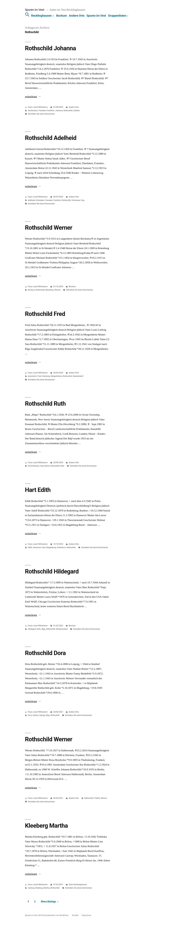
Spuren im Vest (34, 9)
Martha (47, 888)
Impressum (86, 915)
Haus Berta (45, 466)
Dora (30, 715)
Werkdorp (50, 290)
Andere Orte (76, 15)
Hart (44, 547)
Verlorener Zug (78, 200)
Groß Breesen (33, 466)
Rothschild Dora (45, 653)
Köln (39, 629)
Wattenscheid (61, 629)
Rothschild (67, 110)
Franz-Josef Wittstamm (38, 107)
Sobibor (76, 110)
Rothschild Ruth (45, 403)
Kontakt (75, 915)
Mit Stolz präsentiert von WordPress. (53, 915)
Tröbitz (97, 798)
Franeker (42, 110)
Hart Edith (38, 489)
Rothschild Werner (48, 227)
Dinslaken (40, 200)
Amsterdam (33, 110)
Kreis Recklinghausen (78, 884)
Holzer (35, 715)
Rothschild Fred (45, 313)
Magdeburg (51, 547)
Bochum (61, 15)
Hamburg (46, 376)
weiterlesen (31, 96)
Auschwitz (32, 376)
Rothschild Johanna (50, 48)
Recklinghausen (41, 15)
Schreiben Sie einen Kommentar (41, 114)
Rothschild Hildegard (52, 571)
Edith (30, 547)
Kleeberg (39, 888)
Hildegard (32, 629)
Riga (43, 629)
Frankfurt (50, 110)
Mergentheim (56, 376)
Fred (39, 376)
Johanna (59, 110)
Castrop (31, 888)
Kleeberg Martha (46, 825)
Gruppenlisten (117, 15)
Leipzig (42, 715)
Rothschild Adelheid (50, 137)
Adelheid (31, 200)
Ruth (62, 466)
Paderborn (61, 547)
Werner (57, 290)
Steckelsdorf (78, 376)
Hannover (37, 547)
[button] (27, 15)
